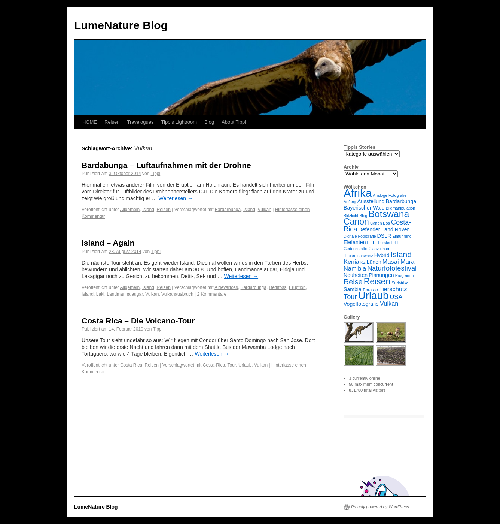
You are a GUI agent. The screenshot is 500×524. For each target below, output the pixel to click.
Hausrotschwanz (358, 255)
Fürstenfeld (388, 242)
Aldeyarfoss (226, 287)
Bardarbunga (228, 209)
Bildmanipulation (400, 208)
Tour (232, 365)
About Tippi (234, 122)
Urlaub (244, 365)
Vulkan (264, 209)
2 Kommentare (212, 294)
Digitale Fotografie (360, 236)
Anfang (350, 201)
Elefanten (355, 242)
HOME (89, 122)
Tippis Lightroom (179, 122)
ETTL (372, 242)
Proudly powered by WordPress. (380, 507)
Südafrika (399, 283)
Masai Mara (398, 261)
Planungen (381, 275)
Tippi (156, 173)
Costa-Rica (214, 365)
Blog (209, 122)
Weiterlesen (175, 198)
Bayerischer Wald (364, 208)
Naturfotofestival (392, 268)
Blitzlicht (351, 215)
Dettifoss (278, 287)
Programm (404, 275)
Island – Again (108, 242)
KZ (363, 262)
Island (148, 209)
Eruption (297, 287)
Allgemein (130, 209)
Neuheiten (356, 275)
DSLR (384, 236)
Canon (356, 221)
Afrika (358, 193)
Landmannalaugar (125, 294)
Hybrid (382, 255)
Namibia (355, 268)
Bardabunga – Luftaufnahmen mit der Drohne (166, 165)
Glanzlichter (378, 248)
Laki (100, 294)
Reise (353, 282)
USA (396, 296)
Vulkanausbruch (177, 294)
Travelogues (140, 122)
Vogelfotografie (361, 304)
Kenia (351, 261)
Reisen (111, 122)
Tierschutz (393, 289)
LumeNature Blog (121, 25)
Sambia (353, 289)
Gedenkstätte (355, 248)
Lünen (374, 262)
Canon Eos (380, 223)
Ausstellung (371, 201)
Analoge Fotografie (389, 195)
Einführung (402, 236)
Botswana (389, 214)
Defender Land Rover (384, 229)
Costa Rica (131, 365)
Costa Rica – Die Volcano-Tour (138, 320)
